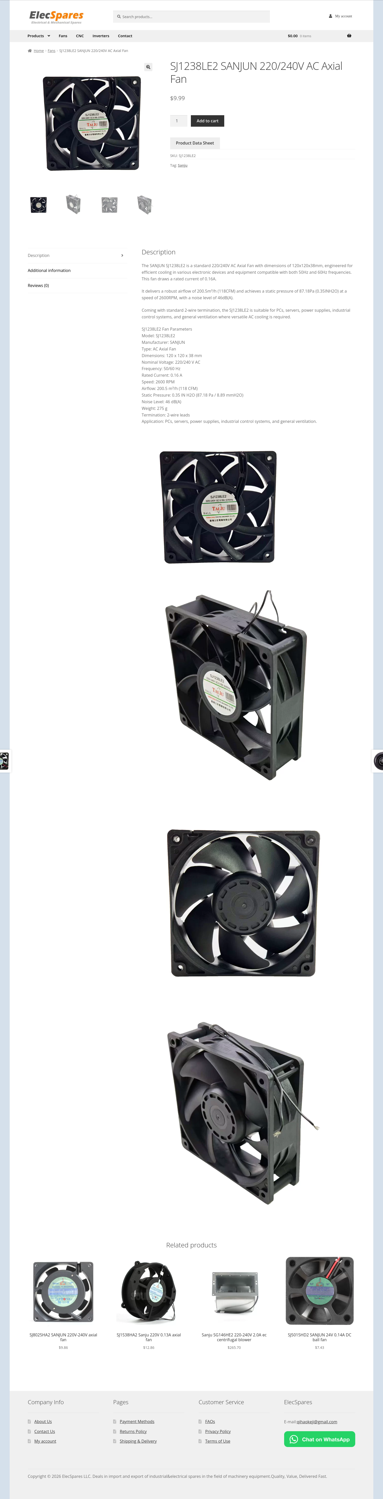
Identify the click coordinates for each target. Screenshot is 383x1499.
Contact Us (44, 1431)
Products (36, 35)
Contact (125, 35)
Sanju (183, 165)
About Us (43, 1421)
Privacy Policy (218, 1431)
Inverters (101, 35)
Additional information (49, 270)
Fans (63, 35)
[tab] (77, 255)
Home (39, 50)
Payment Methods (137, 1421)
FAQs (210, 1421)
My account (343, 16)
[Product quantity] (179, 121)
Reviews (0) (38, 285)
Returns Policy (133, 1431)
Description (38, 255)
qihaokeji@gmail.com (317, 1422)
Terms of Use (217, 1441)
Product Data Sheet (195, 143)
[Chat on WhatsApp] (319, 1439)
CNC (80, 35)
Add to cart (207, 121)
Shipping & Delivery (138, 1441)
